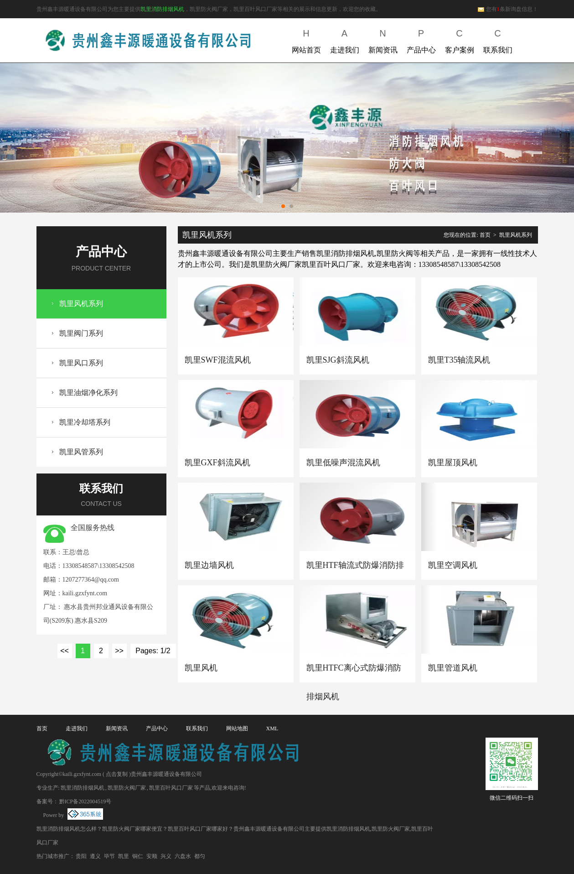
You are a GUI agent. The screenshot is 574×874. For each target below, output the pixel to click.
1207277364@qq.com (90, 579)
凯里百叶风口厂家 (171, 788)
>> (119, 651)
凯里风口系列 (81, 363)
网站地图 (237, 728)
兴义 (165, 856)
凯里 (123, 856)
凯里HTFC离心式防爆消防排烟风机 (353, 672)
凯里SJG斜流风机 (337, 359)
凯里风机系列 (81, 303)
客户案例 (459, 39)
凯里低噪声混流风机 (343, 462)
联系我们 (497, 39)
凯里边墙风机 (209, 565)
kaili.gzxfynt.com (85, 593)
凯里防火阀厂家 (127, 788)
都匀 (199, 856)
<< (64, 651)
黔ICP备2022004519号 (85, 801)
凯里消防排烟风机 (162, 9)
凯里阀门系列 (81, 333)
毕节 (109, 856)
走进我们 (344, 39)
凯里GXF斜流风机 (217, 462)
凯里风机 (201, 667)
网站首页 (306, 39)
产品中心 (421, 39)
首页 (485, 235)
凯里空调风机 (452, 565)
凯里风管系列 (81, 452)
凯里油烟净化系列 (88, 392)
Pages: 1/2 (153, 651)
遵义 (95, 856)
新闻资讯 (383, 39)
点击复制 (117, 774)
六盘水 (183, 856)
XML (272, 728)
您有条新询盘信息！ (507, 9)
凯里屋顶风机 (452, 462)
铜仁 (137, 856)
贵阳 (81, 856)
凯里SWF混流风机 (218, 359)
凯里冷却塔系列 (84, 422)
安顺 (151, 856)
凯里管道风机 (452, 667)
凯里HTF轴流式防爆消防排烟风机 (355, 570)
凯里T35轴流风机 (459, 359)
